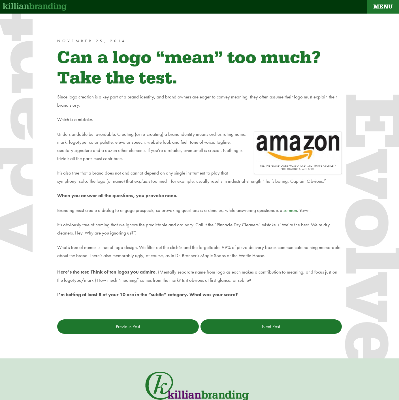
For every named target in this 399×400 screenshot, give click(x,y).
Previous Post (128, 326)
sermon (290, 210)
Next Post (271, 326)
